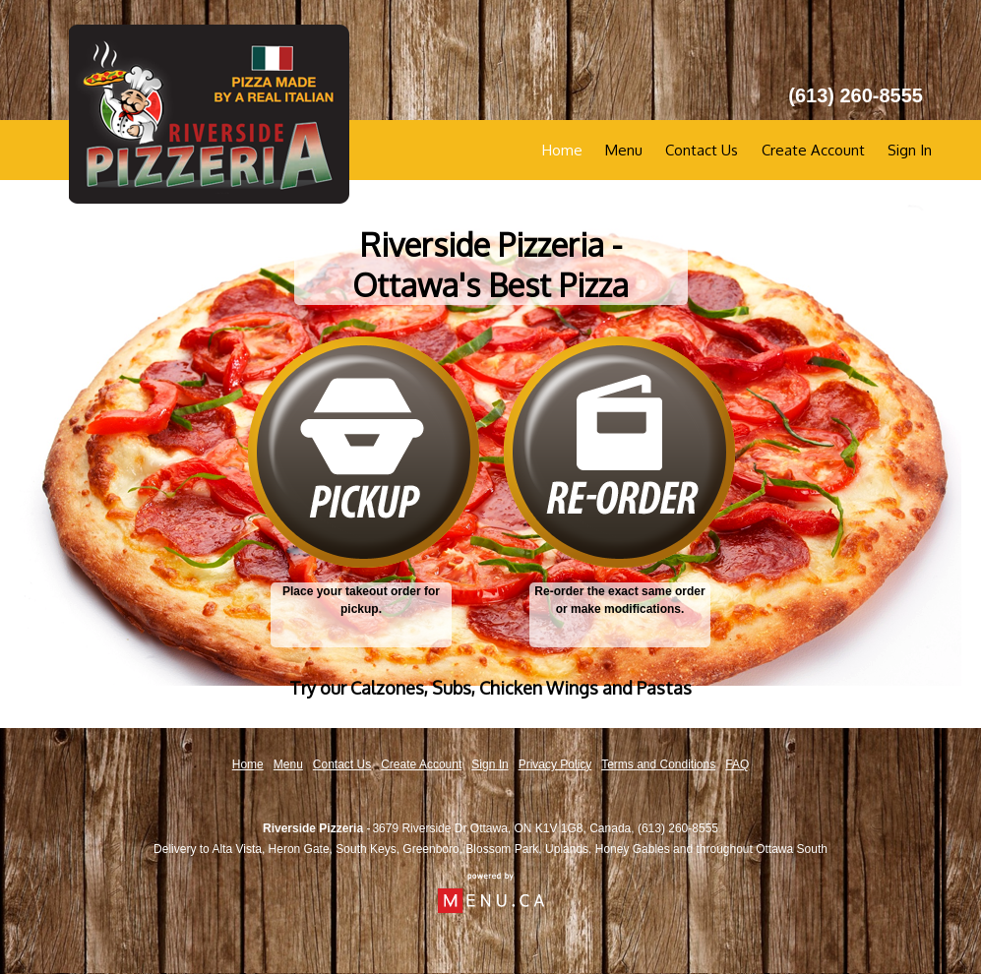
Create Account (813, 150)
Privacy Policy (555, 764)
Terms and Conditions (658, 764)
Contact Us (701, 150)
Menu (624, 150)
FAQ (737, 764)
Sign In (910, 150)
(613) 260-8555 (678, 828)
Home (562, 150)
